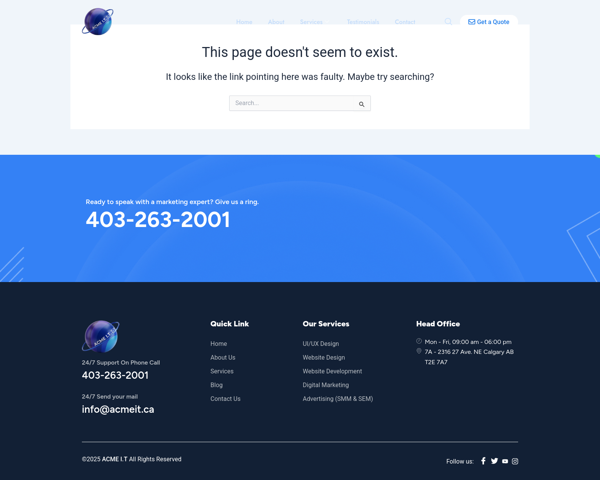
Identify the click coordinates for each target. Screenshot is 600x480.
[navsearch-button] (448, 21)
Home (246, 22)
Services (315, 22)
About (277, 22)
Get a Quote (488, 22)
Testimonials (363, 22)
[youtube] (505, 461)
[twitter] (494, 461)
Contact (405, 22)
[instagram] (515, 461)
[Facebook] (483, 461)
